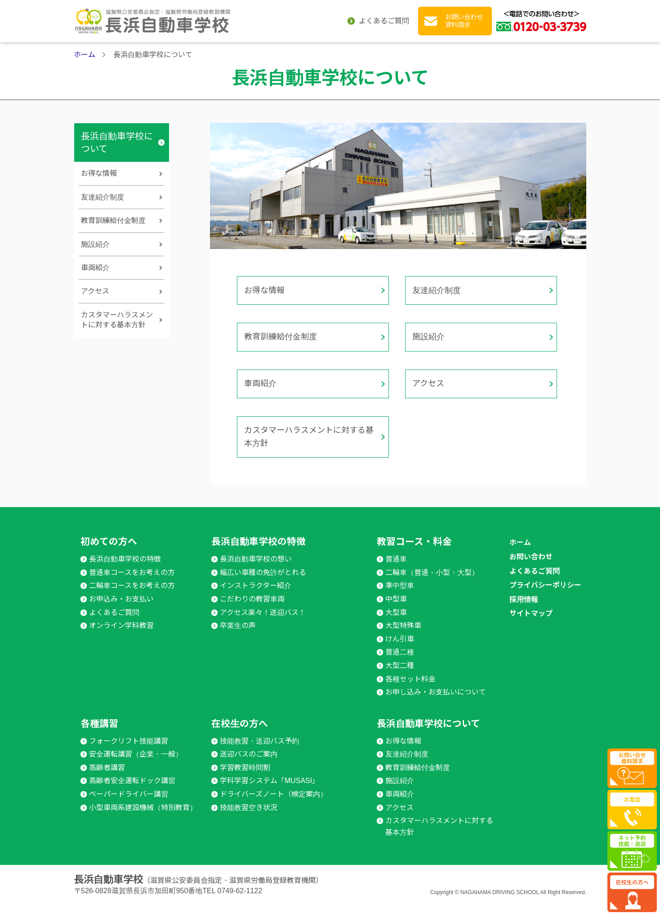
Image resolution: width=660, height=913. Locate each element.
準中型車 (399, 593)
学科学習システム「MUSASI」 (269, 789)
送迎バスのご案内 (248, 762)
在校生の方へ (469, 58)
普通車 (396, 567)
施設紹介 (428, 359)
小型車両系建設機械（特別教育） (143, 815)
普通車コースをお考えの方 (132, 580)
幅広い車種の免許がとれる (263, 580)
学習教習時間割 (245, 775)
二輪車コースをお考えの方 (132, 593)
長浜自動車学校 (108, 887)
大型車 (396, 620)
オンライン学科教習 (121, 633)
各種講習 (372, 58)
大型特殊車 (403, 633)
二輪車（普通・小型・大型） (432, 580)
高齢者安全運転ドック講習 (132, 789)
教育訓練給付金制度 (280, 359)
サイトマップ (531, 621)
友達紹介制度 (436, 318)
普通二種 (399, 660)
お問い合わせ (531, 565)
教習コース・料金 (287, 58)
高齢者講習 (107, 775)
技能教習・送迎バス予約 (259, 749)
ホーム (84, 86)
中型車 (396, 607)
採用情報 (523, 607)
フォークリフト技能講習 (128, 749)
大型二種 (399, 673)
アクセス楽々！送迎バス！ (263, 620)
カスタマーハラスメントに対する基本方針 (305, 447)
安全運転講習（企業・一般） (136, 762)
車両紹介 (260, 400)
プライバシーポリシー (545, 593)
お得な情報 (264, 318)
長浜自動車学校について (117, 174)
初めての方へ (127, 58)
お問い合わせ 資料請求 (464, 20)
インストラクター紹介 (255, 593)
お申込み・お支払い (121, 607)
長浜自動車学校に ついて (543, 58)
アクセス (428, 400)
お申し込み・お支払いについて (435, 700)
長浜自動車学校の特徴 (202, 58)
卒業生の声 (238, 633)
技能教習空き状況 (248, 815)
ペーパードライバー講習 (128, 802)
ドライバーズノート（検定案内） (273, 802)
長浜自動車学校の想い (256, 567)
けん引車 (399, 646)
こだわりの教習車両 (252, 607)
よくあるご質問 (384, 21)
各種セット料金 (410, 686)
